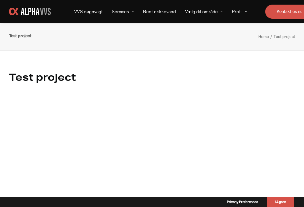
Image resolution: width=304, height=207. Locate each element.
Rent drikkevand (159, 11)
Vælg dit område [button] (204, 11)
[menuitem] (88, 11)
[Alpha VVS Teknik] (30, 11)
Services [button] (123, 11)
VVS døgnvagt (88, 11)
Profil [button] (239, 11)
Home (263, 36)
